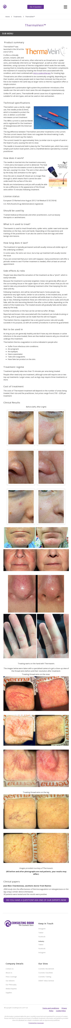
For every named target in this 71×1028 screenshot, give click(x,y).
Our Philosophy (11, 985)
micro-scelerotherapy (42, 73)
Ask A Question (35, 7)
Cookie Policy (61, 1011)
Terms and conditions (50, 1008)
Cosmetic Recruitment (46, 969)
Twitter (40, 933)
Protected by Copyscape (36, 1023)
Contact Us (9, 969)
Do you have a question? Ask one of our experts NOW (36, 900)
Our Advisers (10, 981)
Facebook (41, 937)
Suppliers (9, 993)
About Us (9, 973)
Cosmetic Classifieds (45, 973)
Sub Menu (7, 33)
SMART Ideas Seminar (46, 981)
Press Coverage (11, 977)
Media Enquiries (11, 989)
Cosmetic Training (44, 977)
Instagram (42, 929)
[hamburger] (65, 7)
